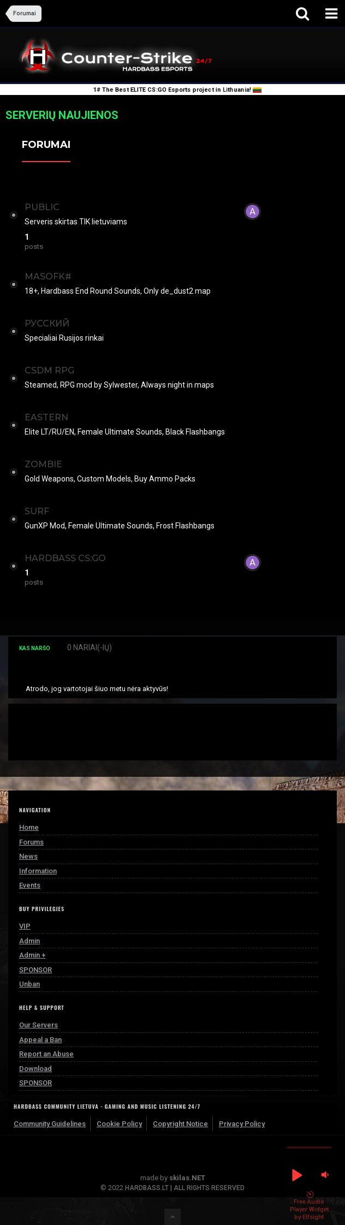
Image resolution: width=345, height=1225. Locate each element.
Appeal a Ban (40, 1040)
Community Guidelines (50, 1124)
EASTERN (46, 417)
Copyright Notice (180, 1124)
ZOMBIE (43, 464)
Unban (29, 984)
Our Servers (38, 1025)
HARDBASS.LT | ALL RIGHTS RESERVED (185, 1188)
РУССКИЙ (47, 323)
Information (38, 871)
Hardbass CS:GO (65, 558)
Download (35, 1069)
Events (29, 885)
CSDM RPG (49, 370)
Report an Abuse (46, 1054)
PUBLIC (42, 207)
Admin (29, 941)
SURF (37, 511)
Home (29, 827)
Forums (31, 842)
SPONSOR (35, 970)
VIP (25, 926)
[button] (296, 1175)
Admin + (32, 955)
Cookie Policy (119, 1124)
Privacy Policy (242, 1124)
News (28, 856)
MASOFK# (48, 276)
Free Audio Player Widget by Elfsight (309, 1206)
